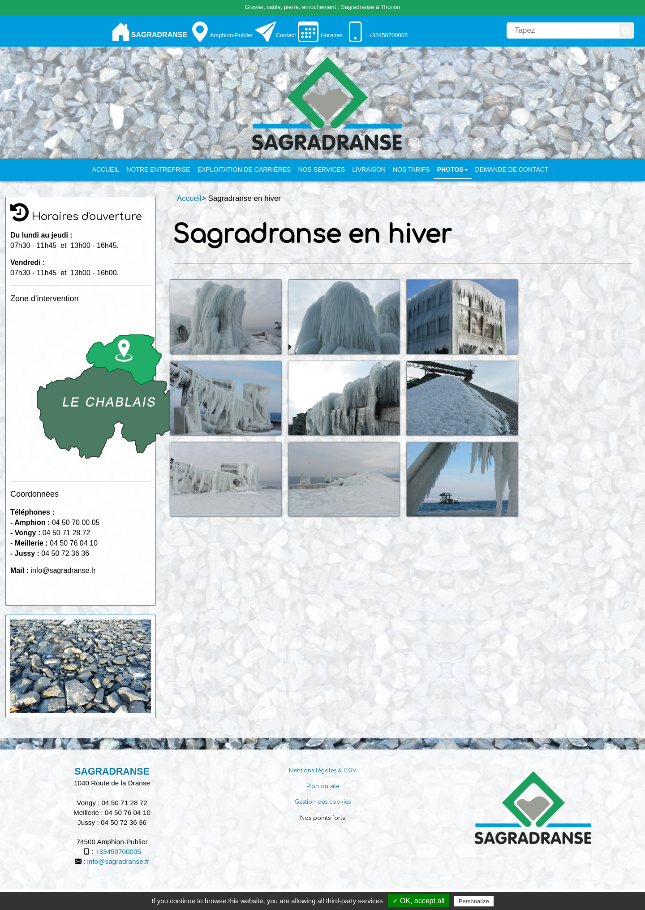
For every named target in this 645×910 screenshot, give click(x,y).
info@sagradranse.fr (118, 861)
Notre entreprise (158, 169)
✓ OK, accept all (418, 901)
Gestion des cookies (323, 802)
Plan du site (322, 786)
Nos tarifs (411, 169)
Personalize (474, 901)
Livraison (369, 169)
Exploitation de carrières (244, 169)
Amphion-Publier (231, 35)
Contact (286, 35)
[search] (562, 30)
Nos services (321, 169)
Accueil (106, 169)
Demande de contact (512, 169)
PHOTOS (452, 169)
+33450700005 (118, 851)
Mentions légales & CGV (323, 770)
